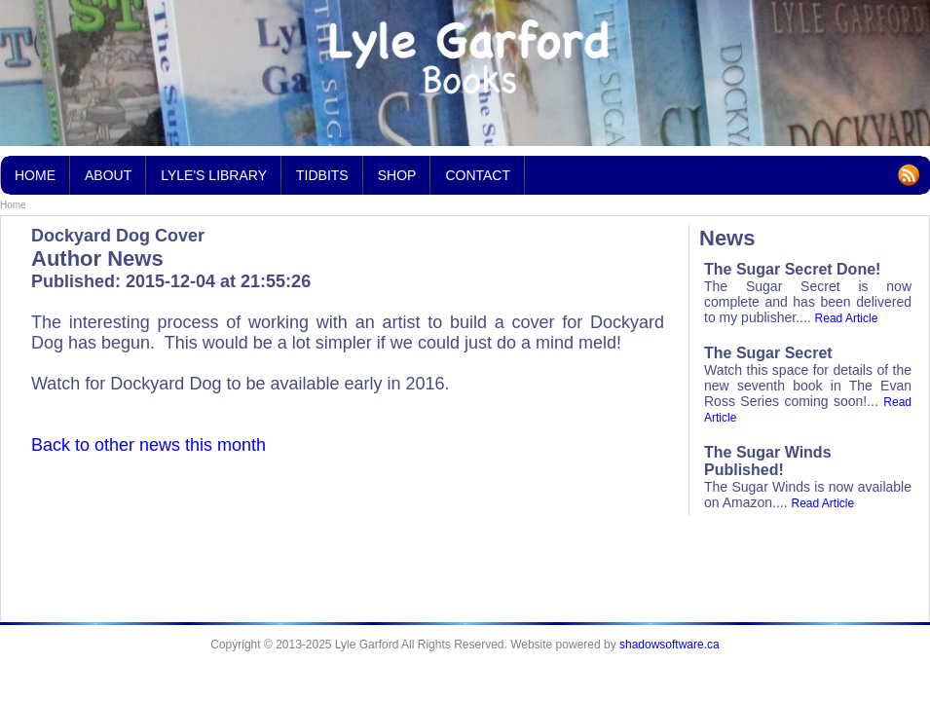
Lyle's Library (214, 169)
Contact (477, 175)
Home (13, 205)
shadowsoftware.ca (669, 644)
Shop (397, 175)
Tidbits (322, 169)
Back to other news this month (148, 445)
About (108, 175)
